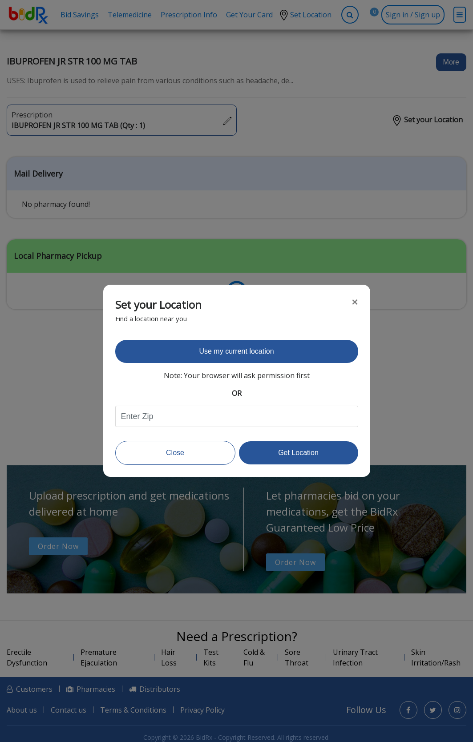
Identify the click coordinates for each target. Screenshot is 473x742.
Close (175, 452)
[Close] (355, 302)
